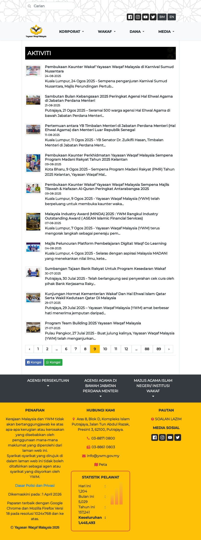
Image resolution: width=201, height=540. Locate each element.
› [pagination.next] (168, 349)
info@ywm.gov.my (103, 456)
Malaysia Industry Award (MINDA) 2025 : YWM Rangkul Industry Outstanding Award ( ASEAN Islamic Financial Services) (101, 216)
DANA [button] (136, 32)
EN (171, 17)
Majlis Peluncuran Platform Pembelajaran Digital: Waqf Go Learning (105, 243)
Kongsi (34, 362)
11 (116, 349)
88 (147, 349)
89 (159, 349)
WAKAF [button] (105, 32)
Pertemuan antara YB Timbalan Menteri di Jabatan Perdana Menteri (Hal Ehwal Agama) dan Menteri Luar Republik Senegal (110, 128)
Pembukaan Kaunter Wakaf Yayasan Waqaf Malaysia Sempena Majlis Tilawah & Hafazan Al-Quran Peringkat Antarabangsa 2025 (107, 187)
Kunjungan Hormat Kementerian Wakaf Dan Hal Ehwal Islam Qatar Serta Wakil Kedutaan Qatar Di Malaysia (105, 296)
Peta (103, 465)
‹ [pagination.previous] (29, 349)
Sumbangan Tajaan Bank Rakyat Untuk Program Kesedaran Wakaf (105, 269)
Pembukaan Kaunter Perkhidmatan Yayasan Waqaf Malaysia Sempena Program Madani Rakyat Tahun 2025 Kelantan (109, 157)
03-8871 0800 (103, 438)
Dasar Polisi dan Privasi (35, 486)
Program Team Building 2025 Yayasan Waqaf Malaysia (93, 323)
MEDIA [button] (165, 32)
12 (126, 349)
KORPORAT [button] (70, 32)
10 (105, 349)
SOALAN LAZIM (168, 419)
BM (162, 17)
